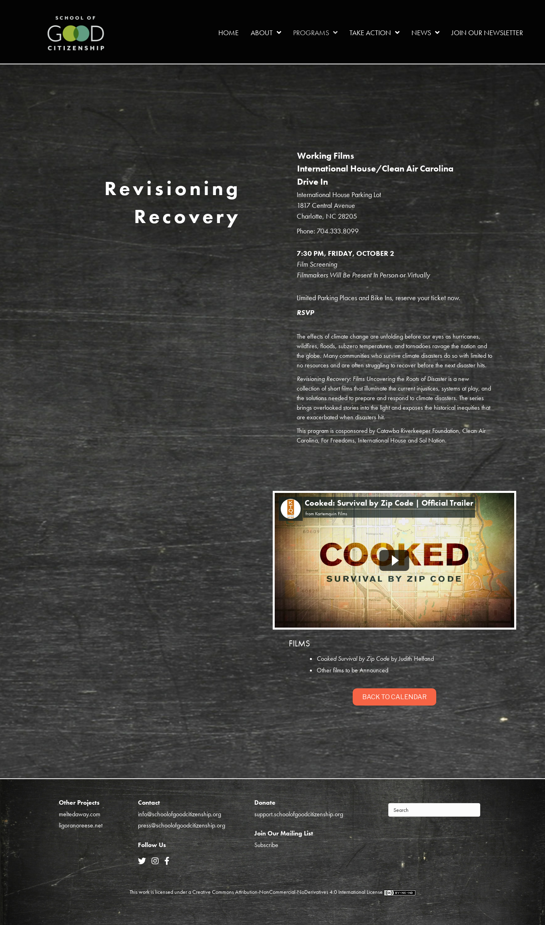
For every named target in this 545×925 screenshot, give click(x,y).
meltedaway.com (79, 814)
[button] (394, 697)
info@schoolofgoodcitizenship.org (179, 814)
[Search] (434, 810)
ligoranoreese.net (80, 825)
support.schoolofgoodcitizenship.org (298, 814)
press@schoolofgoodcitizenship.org (181, 825)
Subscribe (266, 845)
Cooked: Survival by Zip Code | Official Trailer (389, 503)
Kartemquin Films (331, 513)
